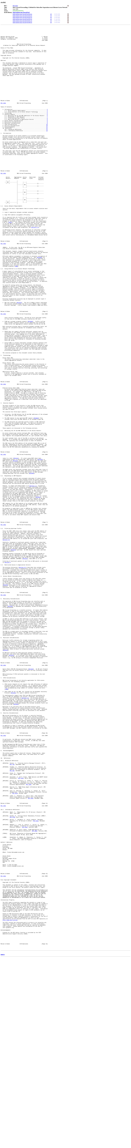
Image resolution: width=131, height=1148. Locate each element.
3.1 (2, 511)
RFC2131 (16, 544)
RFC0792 (5, 696)
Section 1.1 (33, 577)
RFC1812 (38, 591)
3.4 (2, 672)
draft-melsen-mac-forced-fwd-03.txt (22, 15)
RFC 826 (12, 919)
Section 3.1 (22, 675)
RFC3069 (39, 303)
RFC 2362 (28, 936)
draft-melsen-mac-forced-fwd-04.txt (22, 14)
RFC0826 (36, 496)
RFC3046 (31, 562)
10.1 (2, 907)
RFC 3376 (15, 946)
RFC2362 (31, 797)
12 (47, 151)
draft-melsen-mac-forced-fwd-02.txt (22, 17)
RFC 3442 (30, 952)
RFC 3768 (12, 975)
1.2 (2, 317)
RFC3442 (40, 546)
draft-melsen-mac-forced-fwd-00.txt (22, 22)
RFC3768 (10, 722)
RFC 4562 (3, 118)
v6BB (16, 314)
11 (47, 147)
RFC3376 (5, 775)
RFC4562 (15, 5)
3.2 (2, 565)
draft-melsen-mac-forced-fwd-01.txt (22, 20)
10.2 (2, 966)
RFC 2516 (24, 987)
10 (47, 144)
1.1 (2, 242)
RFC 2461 (35, 979)
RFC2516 (19, 358)
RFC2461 (13, 826)
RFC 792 (12, 912)
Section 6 (7, 669)
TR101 (10, 261)
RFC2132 (15, 547)
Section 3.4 (35, 267)
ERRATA (3, 1139)
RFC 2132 (20, 928)
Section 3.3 (25, 832)
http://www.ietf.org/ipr (10, 1098)
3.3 (2, 629)
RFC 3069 (34, 991)
